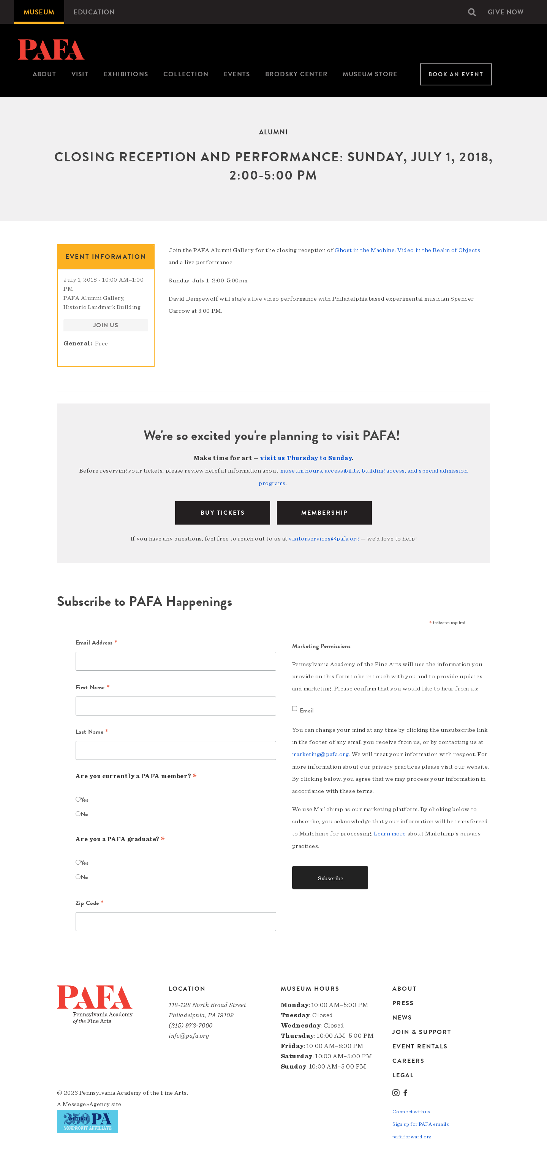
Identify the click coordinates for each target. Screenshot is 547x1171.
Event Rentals (420, 1045)
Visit (80, 74)
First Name (93, 686)
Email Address (97, 642)
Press (403, 1002)
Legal (403, 1074)
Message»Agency (86, 1103)
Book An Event (456, 74)
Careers (408, 1059)
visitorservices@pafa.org (324, 537)
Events (237, 74)
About (44, 74)
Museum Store (370, 74)
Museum (39, 12)
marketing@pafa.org (320, 753)
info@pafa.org (189, 1034)
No (84, 812)
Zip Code (90, 902)
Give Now (505, 12)
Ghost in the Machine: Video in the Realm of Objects (407, 250)
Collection (186, 74)
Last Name (92, 731)
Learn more (390, 832)
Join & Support (421, 1030)
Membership (324, 511)
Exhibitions (126, 74)
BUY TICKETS (223, 511)
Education (94, 12)
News (402, 1016)
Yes (85, 798)
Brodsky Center (296, 74)
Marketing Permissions (321, 644)
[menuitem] (39, 12)
